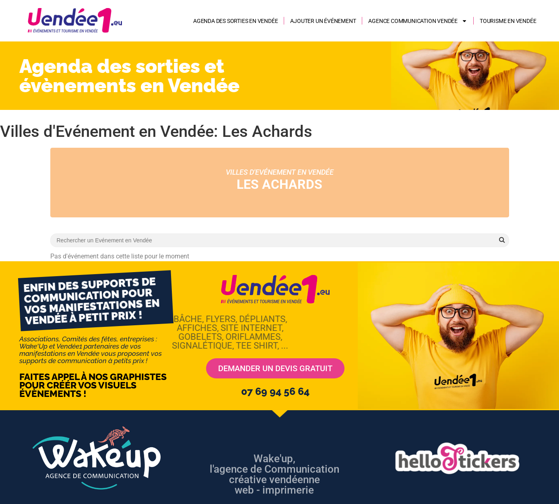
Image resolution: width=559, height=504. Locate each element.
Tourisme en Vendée (508, 21)
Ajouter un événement (323, 21)
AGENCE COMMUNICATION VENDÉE (417, 21)
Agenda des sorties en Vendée (235, 21)
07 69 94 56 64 (275, 391)
